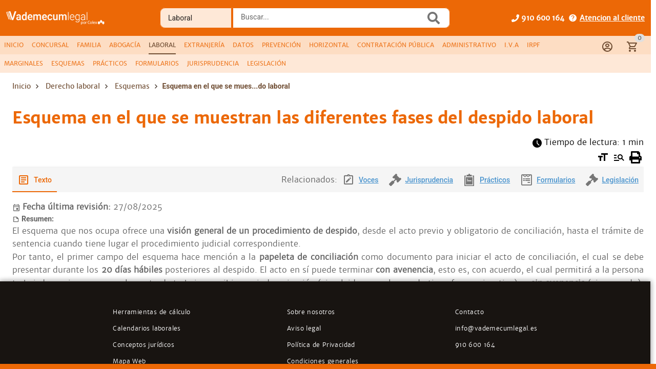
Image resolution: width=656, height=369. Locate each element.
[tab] (14, 45)
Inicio (21, 86)
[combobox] (331, 21)
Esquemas (132, 86)
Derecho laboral (73, 86)
